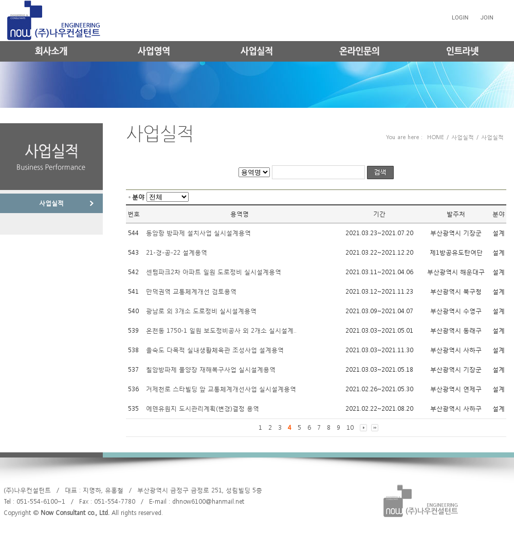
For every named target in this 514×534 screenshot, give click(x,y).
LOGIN (460, 17)
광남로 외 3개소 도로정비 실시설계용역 (201, 311)
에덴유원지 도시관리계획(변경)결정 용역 (202, 409)
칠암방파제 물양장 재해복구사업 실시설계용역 (211, 370)
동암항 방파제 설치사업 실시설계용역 (198, 233)
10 (350, 428)
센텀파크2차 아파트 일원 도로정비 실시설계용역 (213, 272)
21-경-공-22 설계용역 (176, 253)
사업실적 (51, 203)
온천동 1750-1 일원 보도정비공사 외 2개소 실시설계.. (221, 331)
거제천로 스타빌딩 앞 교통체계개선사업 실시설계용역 (221, 389)
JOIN (487, 17)
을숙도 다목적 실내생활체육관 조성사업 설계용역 (215, 350)
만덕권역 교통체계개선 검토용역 (191, 292)
